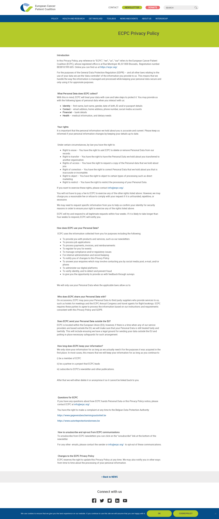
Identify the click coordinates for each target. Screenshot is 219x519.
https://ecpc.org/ (108, 67)
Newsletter (132, 7)
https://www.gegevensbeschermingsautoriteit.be (81, 415)
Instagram (109, 500)
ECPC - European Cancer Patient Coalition (38, 7)
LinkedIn (117, 500)
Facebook (94, 500)
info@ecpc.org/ (116, 187)
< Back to (109, 476)
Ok (159, 513)
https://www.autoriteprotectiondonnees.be (78, 420)
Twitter (102, 500)
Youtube (125, 500)
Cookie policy (185, 513)
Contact (113, 7)
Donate (152, 7)
